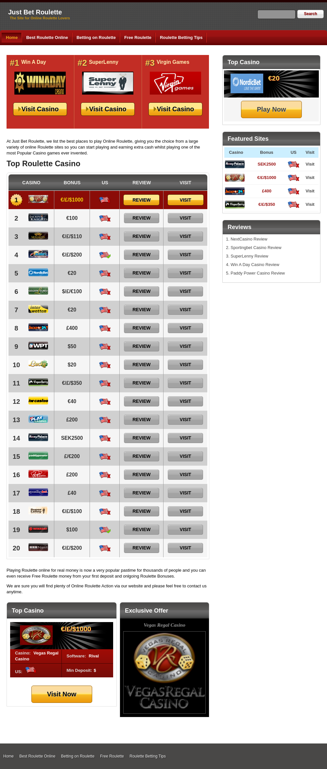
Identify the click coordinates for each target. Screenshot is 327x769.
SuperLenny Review (249, 256)
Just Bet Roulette (35, 12)
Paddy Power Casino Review (258, 273)
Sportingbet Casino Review (256, 247)
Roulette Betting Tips (181, 37)
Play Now (271, 109)
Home (12, 37)
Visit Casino (40, 109)
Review (141, 200)
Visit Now (62, 694)
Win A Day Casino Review (255, 264)
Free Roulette (137, 37)
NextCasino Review (249, 239)
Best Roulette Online (47, 37)
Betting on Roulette (96, 37)
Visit (309, 164)
